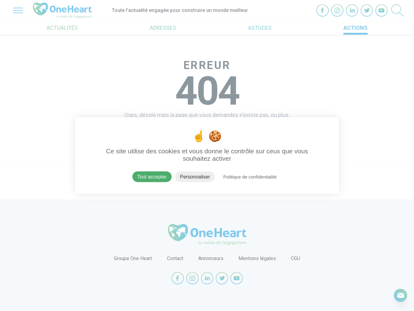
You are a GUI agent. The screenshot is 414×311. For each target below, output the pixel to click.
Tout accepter (152, 176)
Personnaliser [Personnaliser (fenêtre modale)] (195, 176)
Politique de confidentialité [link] (250, 176)
